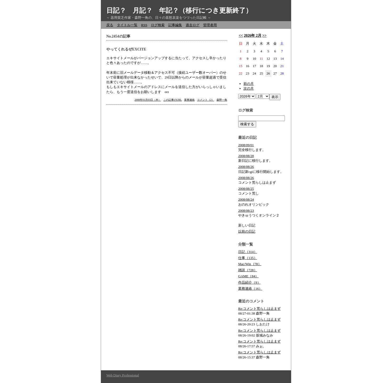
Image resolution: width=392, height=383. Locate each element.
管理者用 (210, 25)
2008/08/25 (246, 189)
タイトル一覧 (127, 25)
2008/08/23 (246, 211)
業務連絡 (189, 99)
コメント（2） (205, 99)
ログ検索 (158, 25)
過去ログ (192, 25)
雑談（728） (247, 270)
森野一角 (222, 99)
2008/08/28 (246, 156)
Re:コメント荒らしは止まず (259, 309)
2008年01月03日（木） (148, 99)
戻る (109, 25)
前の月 (248, 84)
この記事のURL (172, 99)
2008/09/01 (246, 145)
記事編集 (175, 25)
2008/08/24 (246, 199)
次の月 (248, 88)
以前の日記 (246, 231)
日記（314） (247, 252)
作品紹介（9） (249, 282)
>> (264, 36)
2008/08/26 (246, 167)
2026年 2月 (252, 36)
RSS (144, 25)
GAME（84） (248, 276)
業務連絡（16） (250, 288)
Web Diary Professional (122, 375)
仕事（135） (247, 258)
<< (241, 36)
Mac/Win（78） (249, 264)
